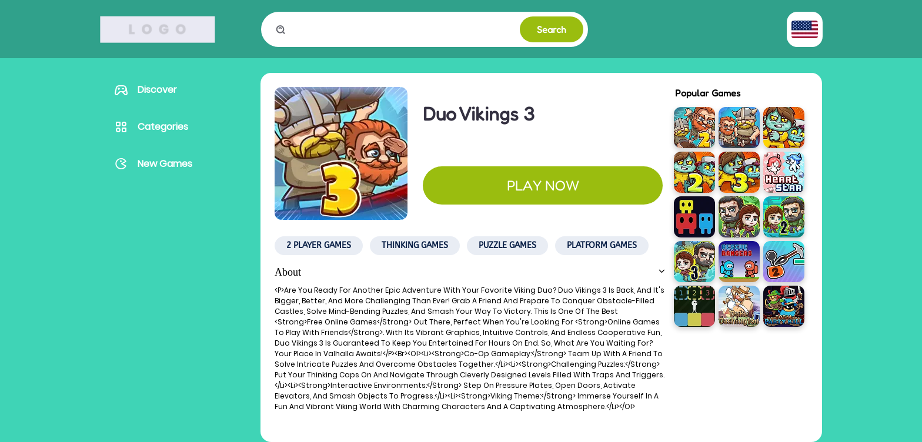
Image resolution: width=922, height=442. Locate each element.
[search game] (402, 29)
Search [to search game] (551, 29)
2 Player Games (318, 245)
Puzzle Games (507, 245)
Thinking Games (415, 245)
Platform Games (602, 245)
